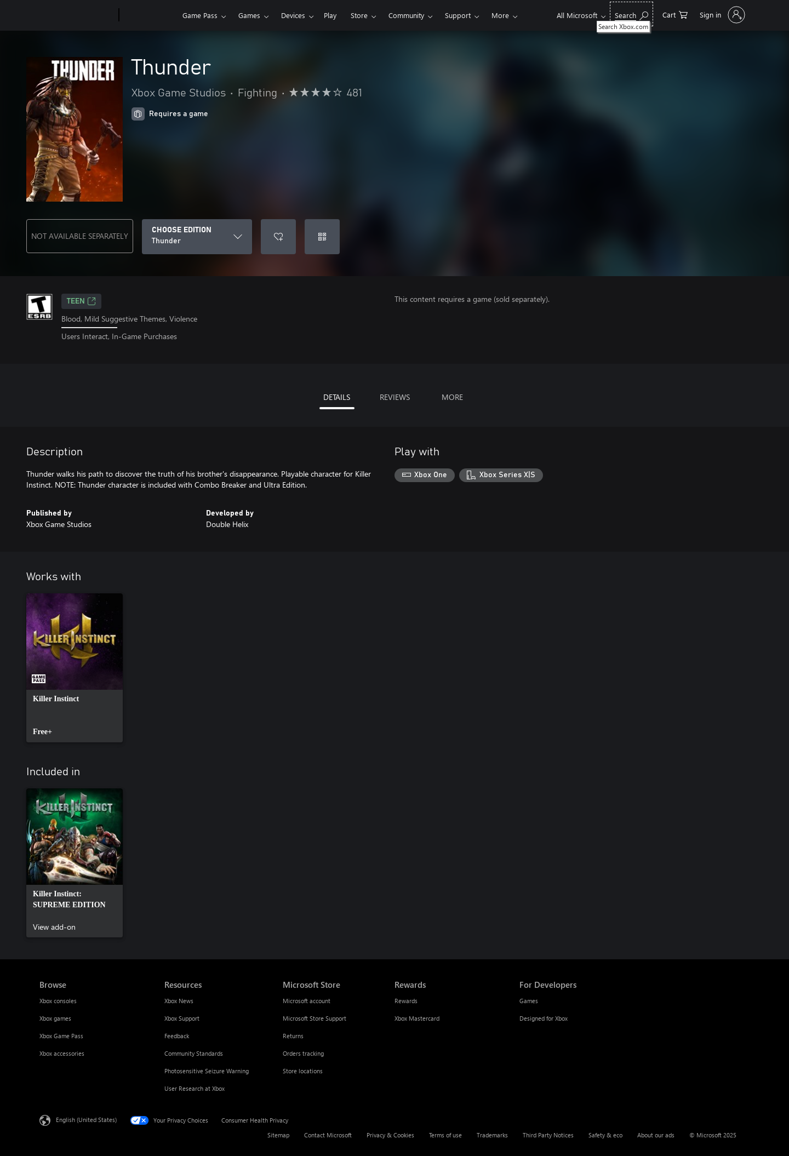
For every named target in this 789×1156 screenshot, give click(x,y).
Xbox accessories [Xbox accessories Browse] (61, 1053)
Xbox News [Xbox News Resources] (178, 1000)
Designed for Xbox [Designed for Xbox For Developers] (543, 1018)
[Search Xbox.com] (631, 14)
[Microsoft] (77, 15)
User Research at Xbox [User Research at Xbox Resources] (194, 1088)
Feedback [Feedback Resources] (176, 1035)
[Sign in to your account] (721, 15)
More (500, 15)
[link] (74, 667)
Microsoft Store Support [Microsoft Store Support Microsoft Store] (314, 1018)
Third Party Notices (548, 1134)
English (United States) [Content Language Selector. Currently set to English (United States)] (86, 1119)
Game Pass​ (200, 15)
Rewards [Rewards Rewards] (406, 1000)
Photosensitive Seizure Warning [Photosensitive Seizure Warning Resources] (206, 1070)
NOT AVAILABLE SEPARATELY (79, 236)
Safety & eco (605, 1134)
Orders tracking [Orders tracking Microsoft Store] (303, 1053)
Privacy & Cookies (390, 1134)
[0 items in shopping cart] (675, 14)
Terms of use (445, 1134)
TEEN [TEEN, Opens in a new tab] (81, 301)
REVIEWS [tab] (395, 397)
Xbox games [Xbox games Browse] (55, 1018)
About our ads (655, 1134)
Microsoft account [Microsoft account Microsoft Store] (306, 1000)
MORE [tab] (452, 397)
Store (359, 15)
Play (330, 15)
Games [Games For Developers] (528, 1000)
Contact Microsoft (328, 1134)
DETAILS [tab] (336, 397)
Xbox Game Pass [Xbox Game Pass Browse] (61, 1035)
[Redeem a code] (322, 236)
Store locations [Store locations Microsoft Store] (303, 1070)
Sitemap (278, 1134)
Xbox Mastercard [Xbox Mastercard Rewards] (417, 1018)
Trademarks (492, 1134)
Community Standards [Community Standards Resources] (193, 1053)
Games (249, 15)
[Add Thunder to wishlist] (278, 236)
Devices (293, 15)
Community (406, 15)
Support (458, 15)
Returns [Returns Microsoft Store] (293, 1035)
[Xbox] (149, 15)
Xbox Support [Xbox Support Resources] (181, 1018)
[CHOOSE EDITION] (197, 236)
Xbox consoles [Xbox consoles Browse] (58, 1000)
